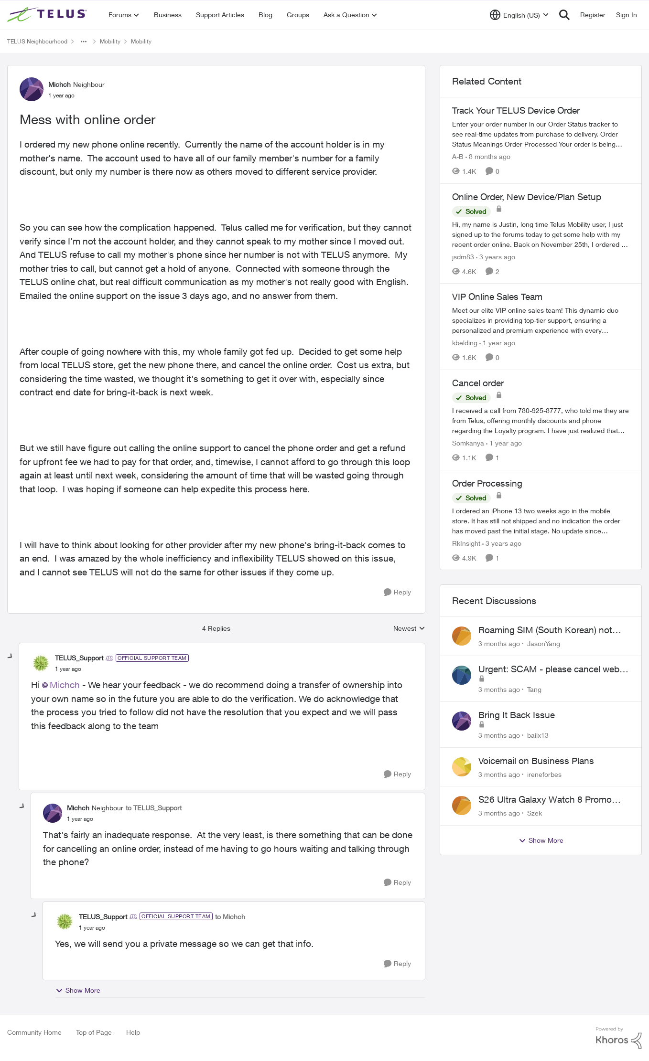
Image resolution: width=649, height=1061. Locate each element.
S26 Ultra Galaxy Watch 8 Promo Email (545, 800)
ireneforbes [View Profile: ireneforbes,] (544, 774)
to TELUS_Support (154, 808)
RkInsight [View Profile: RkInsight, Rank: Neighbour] (466, 543)
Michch (65, 684)
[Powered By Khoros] (619, 1038)
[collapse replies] (10, 656)
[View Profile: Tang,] (461, 675)
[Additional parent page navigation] (83, 41)
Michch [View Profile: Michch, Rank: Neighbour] (59, 84)
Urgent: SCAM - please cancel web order (548, 669)
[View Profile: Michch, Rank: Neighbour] (31, 89)
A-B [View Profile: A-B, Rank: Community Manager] (458, 156)
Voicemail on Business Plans (536, 760)
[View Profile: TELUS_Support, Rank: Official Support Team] (40, 663)
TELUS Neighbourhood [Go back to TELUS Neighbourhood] (37, 41)
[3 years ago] (495, 256)
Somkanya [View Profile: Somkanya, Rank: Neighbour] (468, 443)
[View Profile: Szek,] (461, 805)
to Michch (230, 916)
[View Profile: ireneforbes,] (461, 766)
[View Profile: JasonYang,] (461, 636)
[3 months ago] (499, 643)
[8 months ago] (487, 156)
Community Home (34, 1032)
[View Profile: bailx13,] (461, 721)
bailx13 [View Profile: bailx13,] (538, 735)
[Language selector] (519, 14)
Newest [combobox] (409, 628)
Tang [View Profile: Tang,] (534, 689)
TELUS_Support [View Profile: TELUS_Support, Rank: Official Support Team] (79, 658)
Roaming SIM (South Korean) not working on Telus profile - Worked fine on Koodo (545, 630)
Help (133, 1032)
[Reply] (397, 592)
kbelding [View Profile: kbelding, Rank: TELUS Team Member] (464, 343)
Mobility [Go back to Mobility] (110, 41)
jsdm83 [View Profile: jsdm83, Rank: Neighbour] (463, 256)
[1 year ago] (497, 343)
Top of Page (94, 1032)
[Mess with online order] (68, 669)
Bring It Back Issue (516, 715)
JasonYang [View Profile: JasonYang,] (543, 643)
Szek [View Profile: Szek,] (534, 813)
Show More (77, 990)
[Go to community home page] (48, 14)
